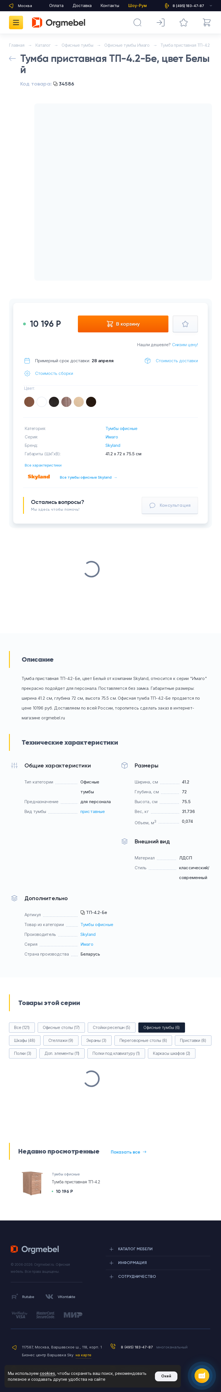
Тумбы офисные (121, 428)
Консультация (170, 505)
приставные (92, 811)
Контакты (110, 5)
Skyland (112, 445)
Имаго (111, 437)
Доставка (82, 5)
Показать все (128, 1152)
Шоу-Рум (137, 5)
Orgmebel (36, 1249)
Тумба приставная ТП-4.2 (76, 1181)
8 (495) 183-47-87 (137, 1347)
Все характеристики (43, 465)
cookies (47, 1373)
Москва (25, 5)
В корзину (123, 324)
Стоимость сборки (54, 373)
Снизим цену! (185, 344)
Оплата (56, 5)
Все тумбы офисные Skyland (88, 477)
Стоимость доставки (177, 360)
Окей (166, 1376)
